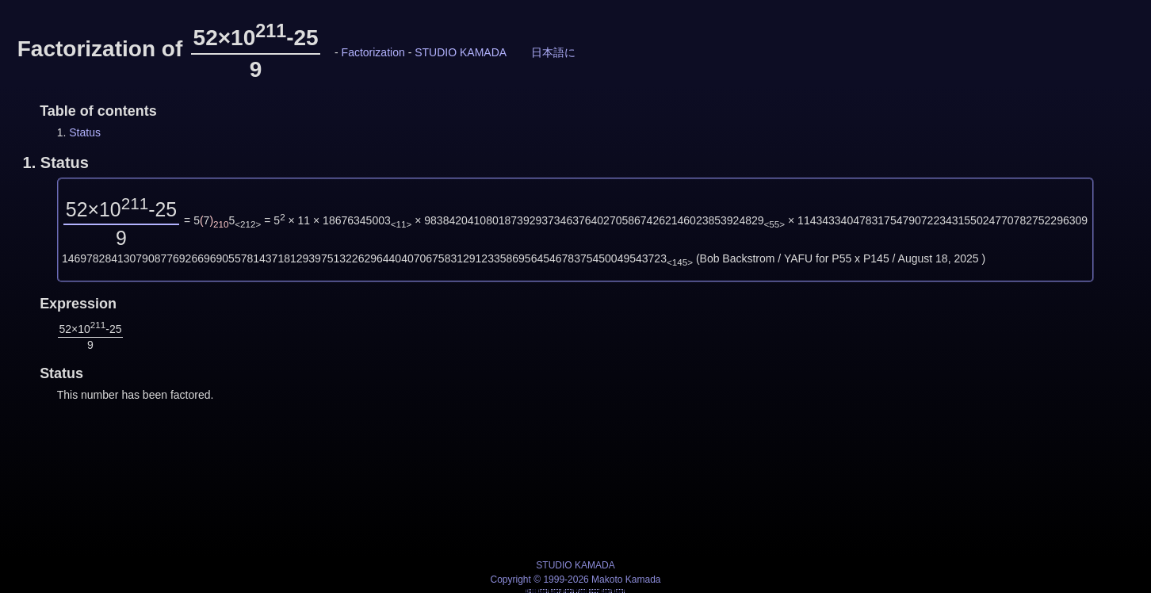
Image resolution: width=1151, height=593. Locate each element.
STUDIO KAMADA (460, 52)
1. (56, 162)
